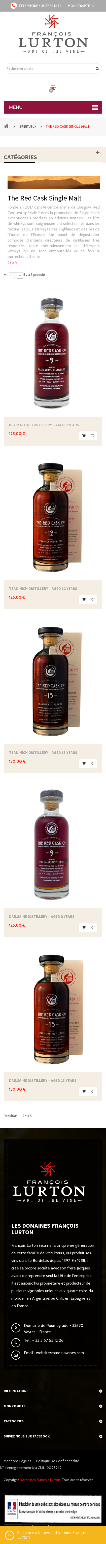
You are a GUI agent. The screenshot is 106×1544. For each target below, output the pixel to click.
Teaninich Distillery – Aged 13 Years (43, 752)
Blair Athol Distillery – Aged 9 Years (44, 424)
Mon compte (14, 1406)
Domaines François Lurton (40, 1480)
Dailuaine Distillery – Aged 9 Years (42, 916)
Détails (13, 262)
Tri (5, 275)
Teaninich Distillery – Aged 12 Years (43, 588)
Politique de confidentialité (57, 1461)
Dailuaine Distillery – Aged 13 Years (43, 1080)
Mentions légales (17, 1461)
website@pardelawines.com (59, 1352)
